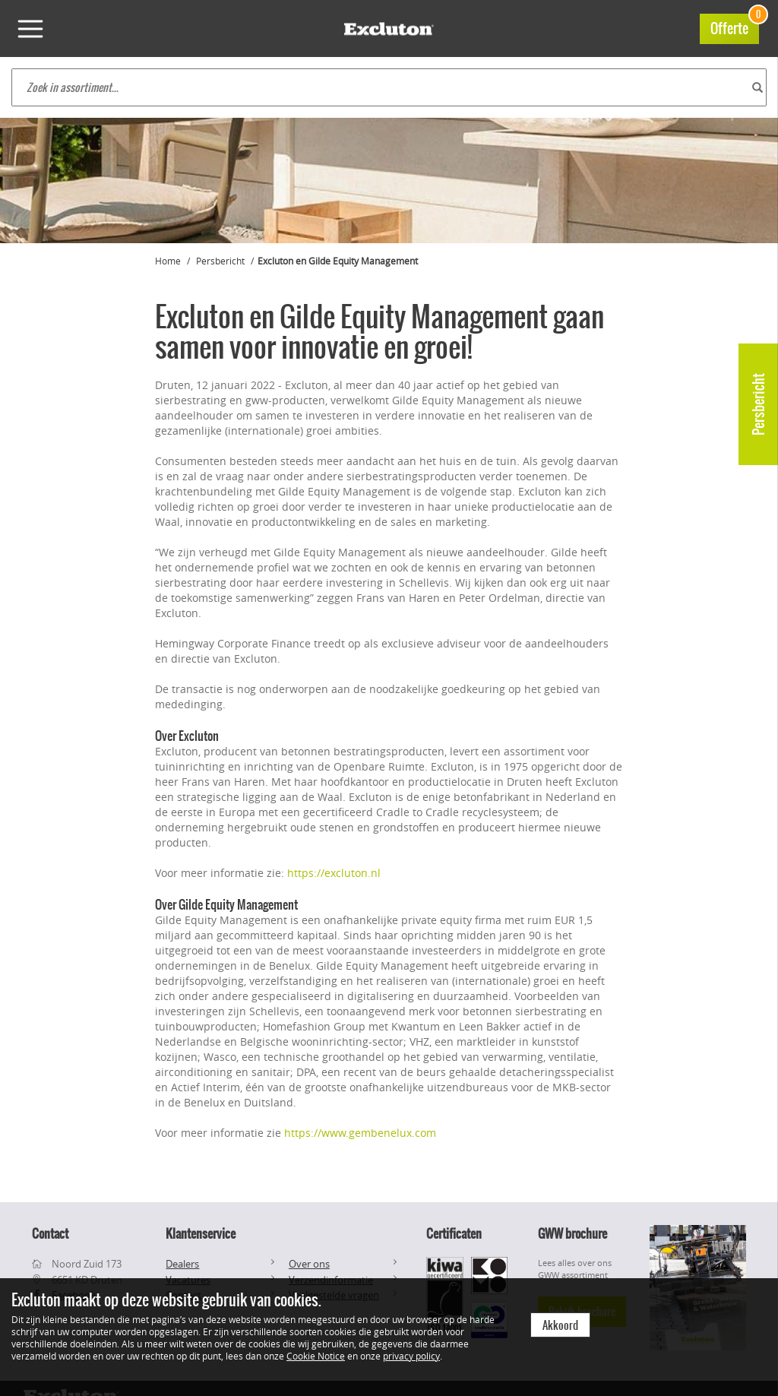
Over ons (309, 1264)
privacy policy (411, 1356)
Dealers (182, 1264)
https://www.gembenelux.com (360, 1132)
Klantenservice (201, 1233)
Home (168, 261)
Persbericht (758, 404)
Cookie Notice (315, 1356)
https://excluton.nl (334, 873)
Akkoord (560, 1325)
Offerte (734, 26)
